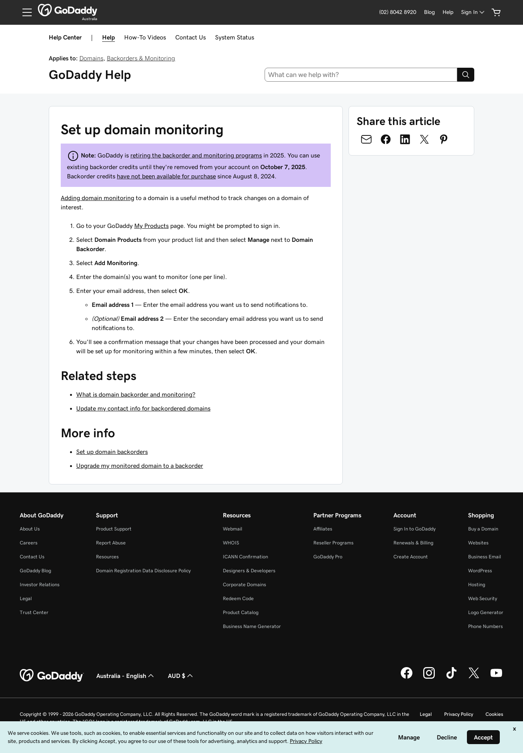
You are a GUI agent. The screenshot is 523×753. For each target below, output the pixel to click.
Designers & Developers (249, 570)
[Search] (465, 75)
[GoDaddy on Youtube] (496, 677)
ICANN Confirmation (245, 556)
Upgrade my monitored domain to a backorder (139, 465)
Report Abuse (111, 542)
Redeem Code (238, 598)
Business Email (484, 556)
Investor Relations (40, 584)
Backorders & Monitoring (141, 58)
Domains (91, 58)
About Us (30, 528)
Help (108, 37)
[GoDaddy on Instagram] (429, 677)
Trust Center (34, 612)
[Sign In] (473, 12)
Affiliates (322, 528)
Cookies (494, 714)
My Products (151, 225)
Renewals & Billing (413, 542)
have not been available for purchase (166, 176)
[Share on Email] (366, 139)
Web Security (482, 598)
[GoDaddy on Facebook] (407, 677)
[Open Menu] (24, 12)
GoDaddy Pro (327, 556)
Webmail (232, 528)
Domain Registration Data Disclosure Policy (143, 570)
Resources (107, 556)
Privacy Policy (458, 714)
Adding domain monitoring (97, 198)
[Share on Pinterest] (443, 139)
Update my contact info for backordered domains (143, 408)
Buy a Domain (483, 528)
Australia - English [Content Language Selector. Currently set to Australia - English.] (126, 675)
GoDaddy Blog (35, 570)
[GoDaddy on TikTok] (451, 677)
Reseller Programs (333, 542)
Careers (29, 542)
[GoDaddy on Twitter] (474, 677)
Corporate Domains (244, 584)
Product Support (114, 528)
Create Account (410, 556)
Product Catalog (240, 612)
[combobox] (361, 74)
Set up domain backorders (112, 451)
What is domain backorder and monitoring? (135, 394)
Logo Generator (485, 612)
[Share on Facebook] (385, 139)
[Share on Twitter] (424, 139)
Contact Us (190, 37)
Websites (478, 542)
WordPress (480, 570)
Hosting (476, 584)
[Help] (447, 12)
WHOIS (231, 542)
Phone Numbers (485, 626)
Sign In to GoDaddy (414, 528)
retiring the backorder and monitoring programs (196, 155)
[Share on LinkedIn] (405, 139)
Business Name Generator (252, 626)
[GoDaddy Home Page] (52, 675)
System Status (234, 37)
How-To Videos (145, 37)
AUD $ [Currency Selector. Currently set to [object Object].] (181, 675)
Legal (26, 598)
